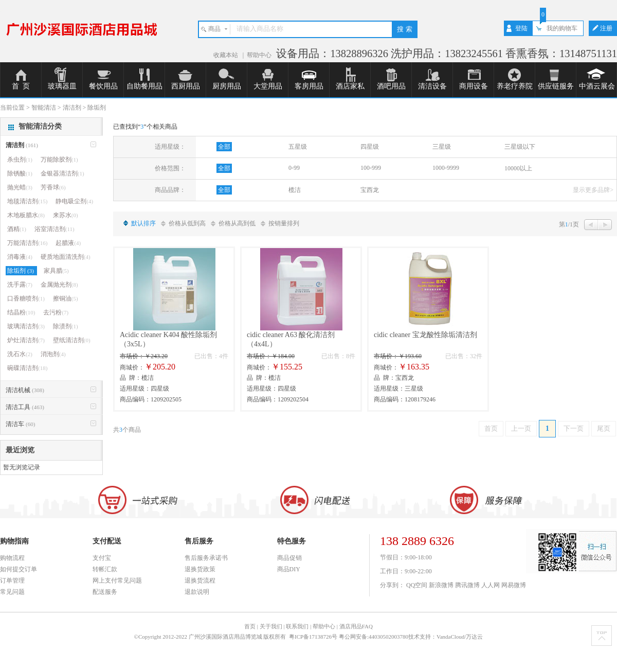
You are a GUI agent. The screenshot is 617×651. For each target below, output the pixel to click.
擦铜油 (65, 298)
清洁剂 (22, 145)
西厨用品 (185, 86)
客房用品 (309, 86)
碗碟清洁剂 (27, 368)
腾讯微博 (467, 585)
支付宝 (102, 557)
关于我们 (271, 626)
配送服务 (105, 591)
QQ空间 (416, 585)
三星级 (441, 146)
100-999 (370, 167)
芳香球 (53, 187)
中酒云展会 (597, 86)
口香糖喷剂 (26, 298)
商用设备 (473, 86)
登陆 (521, 28)
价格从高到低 (237, 223)
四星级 (369, 146)
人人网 (490, 585)
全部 (224, 146)
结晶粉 (21, 312)
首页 (491, 428)
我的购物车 (562, 28)
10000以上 (518, 168)
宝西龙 (369, 189)
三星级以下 (519, 146)
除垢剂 (21, 271)
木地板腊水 (26, 215)
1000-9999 (445, 167)
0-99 (294, 167)
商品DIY (288, 569)
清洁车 (20, 424)
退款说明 (197, 591)
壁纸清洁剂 (71, 340)
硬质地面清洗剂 (65, 256)
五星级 (297, 146)
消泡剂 (53, 354)
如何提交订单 (18, 569)
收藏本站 (226, 55)
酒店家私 (350, 86)
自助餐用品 (144, 86)
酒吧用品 (391, 86)
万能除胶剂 (59, 159)
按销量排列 (283, 223)
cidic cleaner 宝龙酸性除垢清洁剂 (425, 335)
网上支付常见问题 (117, 580)
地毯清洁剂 (27, 201)
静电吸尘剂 (74, 201)
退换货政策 (200, 569)
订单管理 (12, 580)
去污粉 (55, 312)
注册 (606, 28)
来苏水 (65, 215)
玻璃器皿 (62, 86)
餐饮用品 (103, 86)
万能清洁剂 (27, 243)
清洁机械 (25, 390)
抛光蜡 (19, 187)
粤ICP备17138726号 (314, 637)
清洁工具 (25, 407)
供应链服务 (556, 86)
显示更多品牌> (593, 189)
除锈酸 (19, 173)
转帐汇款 (105, 569)
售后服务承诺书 (206, 557)
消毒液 (19, 256)
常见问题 (12, 591)
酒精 (16, 229)
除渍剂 (65, 326)
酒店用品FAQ (356, 626)
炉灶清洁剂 (26, 340)
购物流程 (12, 557)
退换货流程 (200, 580)
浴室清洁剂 (54, 229)
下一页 (574, 428)
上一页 (521, 428)
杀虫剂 (19, 159)
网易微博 (513, 585)
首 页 (21, 86)
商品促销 (289, 557)
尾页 (603, 428)
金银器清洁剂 (62, 173)
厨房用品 (226, 86)
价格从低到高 (187, 223)
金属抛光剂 (59, 284)
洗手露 (19, 284)
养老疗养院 (515, 86)
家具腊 (56, 270)
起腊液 (68, 243)
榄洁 (294, 189)
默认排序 (143, 223)
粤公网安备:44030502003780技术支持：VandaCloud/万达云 (411, 637)
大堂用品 (267, 86)
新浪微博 (441, 585)
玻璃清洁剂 (26, 326)
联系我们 (297, 626)
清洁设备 (432, 86)
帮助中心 (259, 55)
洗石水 (19, 354)
